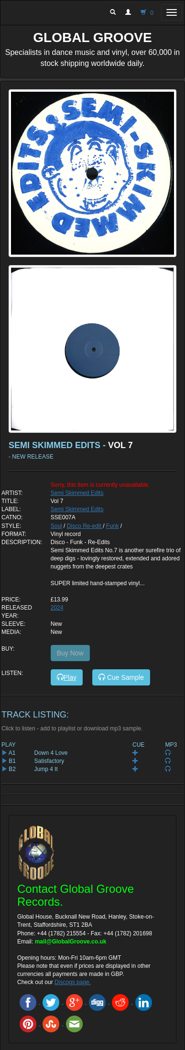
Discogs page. (72, 982)
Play (66, 677)
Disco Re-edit (85, 526)
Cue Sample (121, 677)
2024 (57, 607)
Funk (112, 526)
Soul (56, 526)
